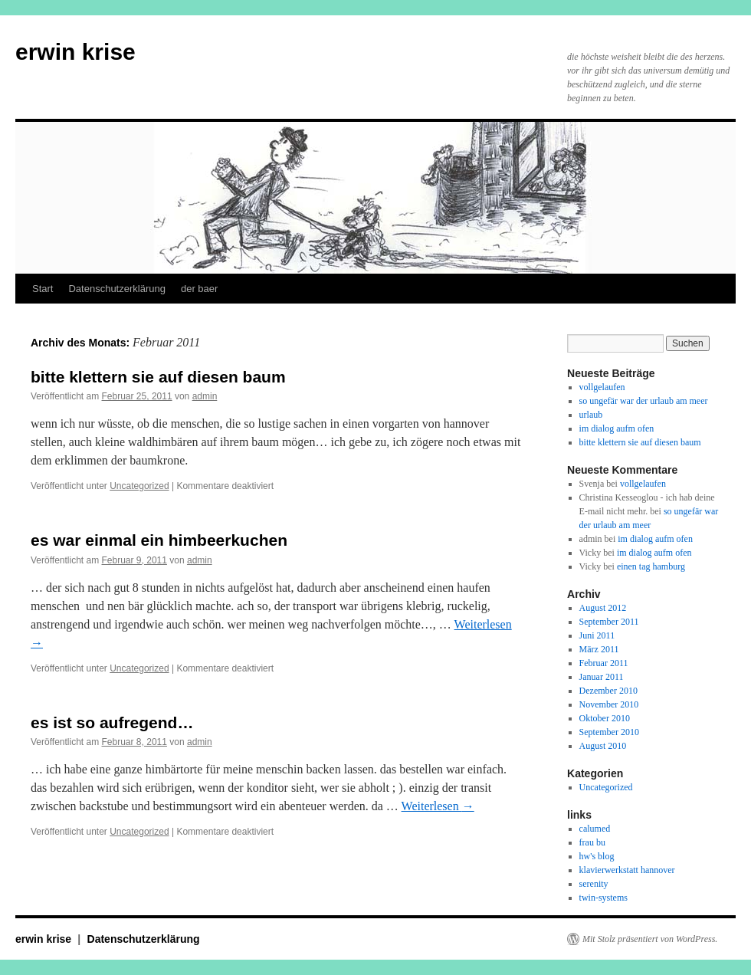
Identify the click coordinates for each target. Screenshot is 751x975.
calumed (595, 828)
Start (42, 288)
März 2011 (599, 649)
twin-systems (603, 897)
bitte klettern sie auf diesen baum (158, 377)
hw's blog (597, 856)
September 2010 (609, 732)
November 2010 (609, 704)
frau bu (592, 842)
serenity (593, 883)
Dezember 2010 (608, 690)
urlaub (591, 414)
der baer (199, 288)
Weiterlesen (438, 805)
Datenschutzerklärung (116, 288)
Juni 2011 (597, 635)
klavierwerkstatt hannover (627, 870)
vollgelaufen (602, 387)
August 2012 (603, 607)
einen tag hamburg (651, 566)
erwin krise (75, 51)
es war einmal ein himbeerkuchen (159, 540)
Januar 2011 (601, 676)
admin (205, 396)
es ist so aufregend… (112, 722)
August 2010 (603, 745)
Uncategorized (139, 486)
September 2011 (609, 621)
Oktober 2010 (604, 718)
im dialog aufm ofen (616, 428)
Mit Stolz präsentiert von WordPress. (649, 939)
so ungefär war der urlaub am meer (643, 401)
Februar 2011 (603, 663)
